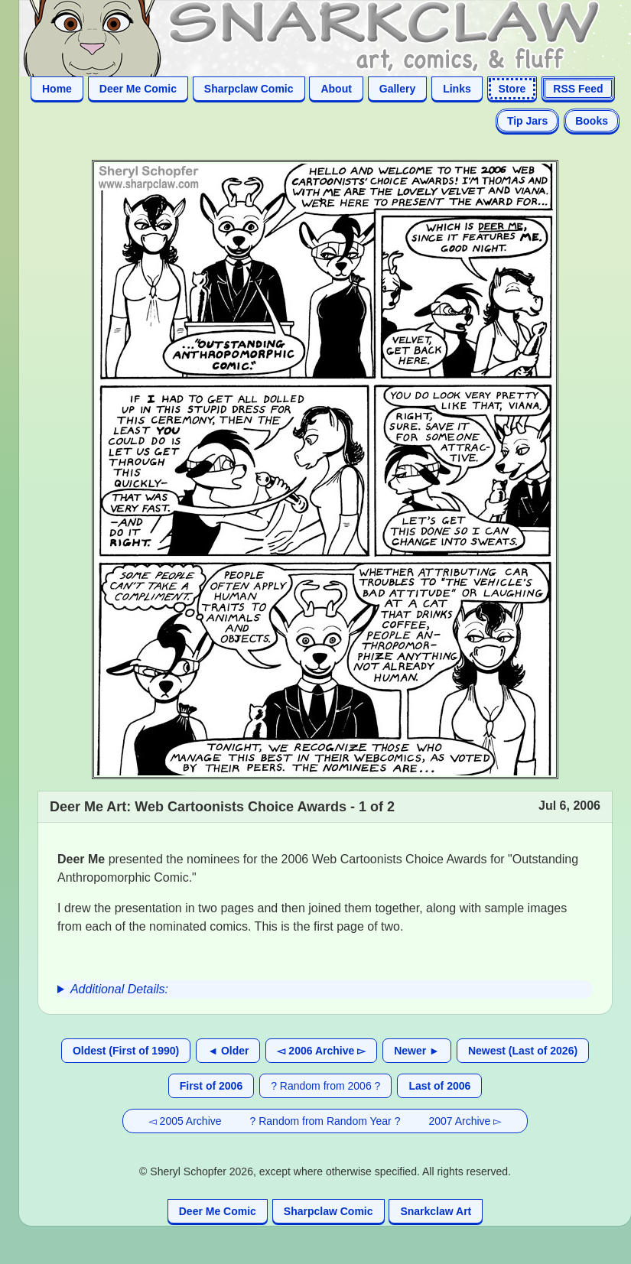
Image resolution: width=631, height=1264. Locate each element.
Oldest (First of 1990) (126, 1051)
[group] (325, 989)
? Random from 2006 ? (325, 1086)
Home (57, 89)
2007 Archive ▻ (465, 1121)
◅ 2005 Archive (185, 1121)
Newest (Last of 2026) (522, 1051)
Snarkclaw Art (435, 1211)
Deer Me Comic (138, 89)
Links (457, 89)
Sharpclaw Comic (249, 89)
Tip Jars (527, 121)
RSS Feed (578, 89)
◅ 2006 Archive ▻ (321, 1051)
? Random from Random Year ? (325, 1121)
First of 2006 (211, 1086)
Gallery (397, 89)
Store (512, 89)
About (335, 89)
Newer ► (417, 1051)
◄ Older (228, 1051)
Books (591, 121)
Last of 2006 (439, 1086)
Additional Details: (119, 989)
